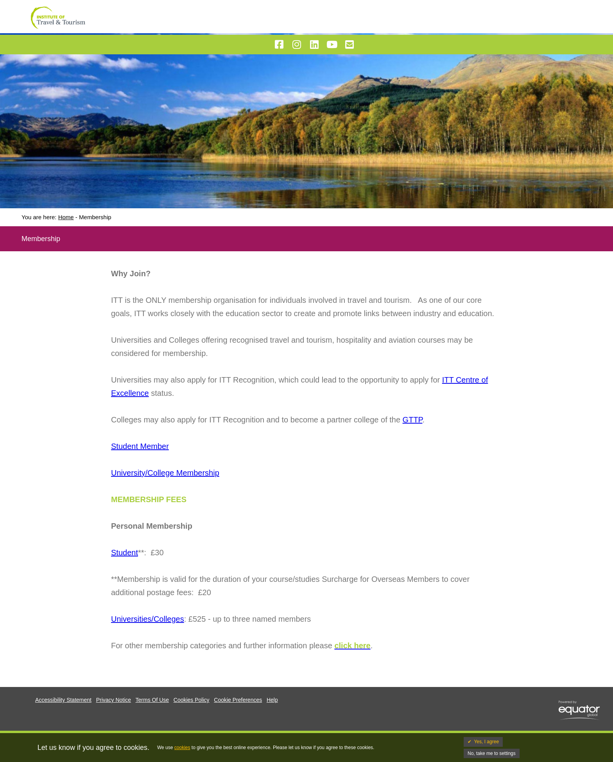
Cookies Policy (192, 700)
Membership (95, 217)
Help (272, 700)
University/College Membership (165, 473)
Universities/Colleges (147, 619)
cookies (182, 747)
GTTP (413, 419)
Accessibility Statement (63, 700)
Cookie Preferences (238, 700)
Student (124, 552)
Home (66, 217)
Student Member (140, 446)
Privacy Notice (113, 700)
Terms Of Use (152, 700)
